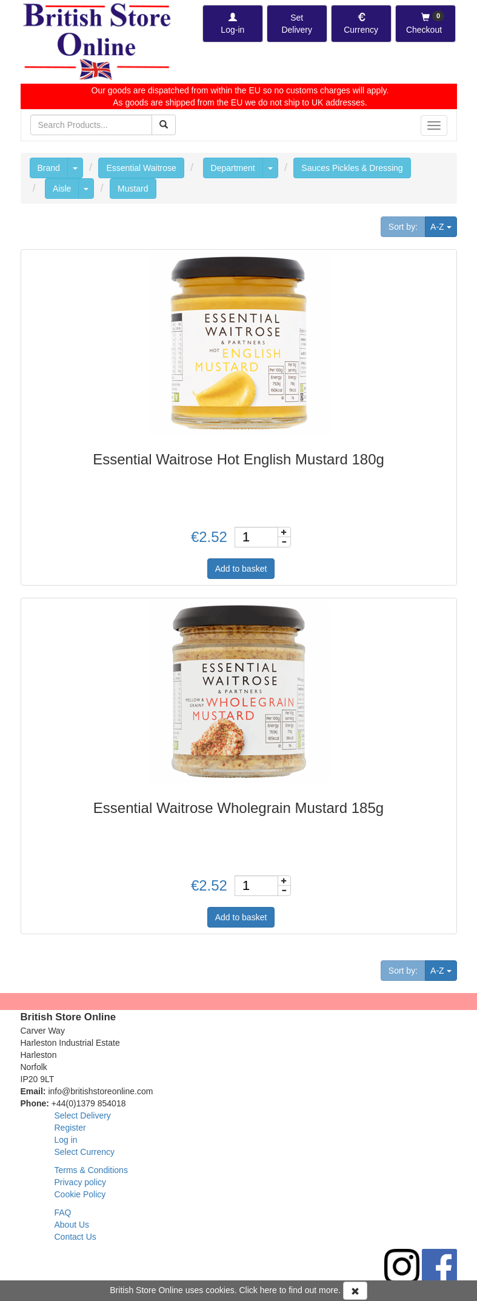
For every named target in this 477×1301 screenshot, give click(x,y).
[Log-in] (232, 23)
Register (70, 1127)
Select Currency (85, 1152)
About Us (72, 1224)
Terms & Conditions (91, 1170)
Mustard (133, 188)
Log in (66, 1140)
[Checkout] (425, 23)
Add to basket (241, 569)
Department (233, 168)
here (268, 1290)
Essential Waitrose (141, 168)
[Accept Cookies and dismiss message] (355, 1291)
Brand (49, 168)
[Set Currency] (361, 23)
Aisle (62, 188)
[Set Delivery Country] (297, 23)
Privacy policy (81, 1182)
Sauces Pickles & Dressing (351, 168)
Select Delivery (83, 1115)
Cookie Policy (80, 1194)
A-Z (443, 226)
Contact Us (75, 1237)
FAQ (63, 1212)
